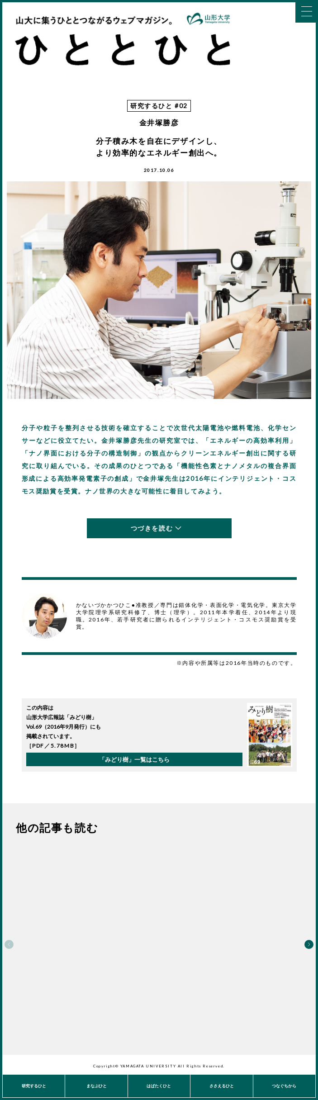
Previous (9, 944)
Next (308, 944)
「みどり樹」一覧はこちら (134, 759)
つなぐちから (284, 1085)
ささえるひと (221, 1085)
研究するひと (34, 1085)
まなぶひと (96, 1085)
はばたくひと (159, 1085)
